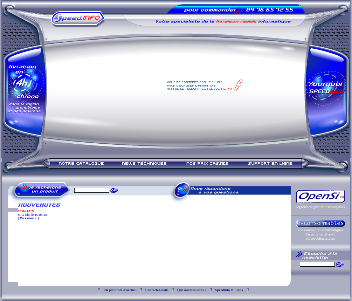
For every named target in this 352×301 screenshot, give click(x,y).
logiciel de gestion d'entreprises (320, 207)
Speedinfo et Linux (229, 290)
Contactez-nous (156, 290)
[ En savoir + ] (28, 218)
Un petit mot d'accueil (120, 290)
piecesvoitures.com (321, 238)
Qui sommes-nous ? (191, 290)
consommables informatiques (320, 230)
